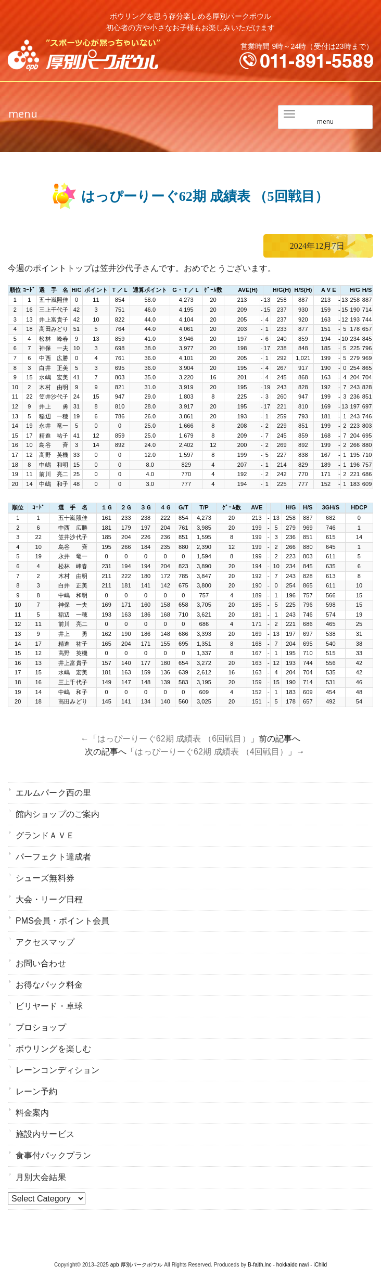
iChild (320, 1265)
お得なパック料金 (49, 984)
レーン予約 (37, 1091)
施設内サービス (45, 1134)
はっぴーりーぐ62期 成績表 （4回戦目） (211, 751)
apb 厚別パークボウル (136, 1265)
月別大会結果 (41, 1177)
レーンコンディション (57, 1070)
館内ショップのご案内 (57, 814)
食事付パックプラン (53, 1155)
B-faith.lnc (260, 1265)
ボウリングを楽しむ (53, 1048)
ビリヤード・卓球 (49, 1006)
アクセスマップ (45, 942)
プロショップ (41, 1027)
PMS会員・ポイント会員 (62, 920)
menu (22, 114)
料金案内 (32, 1112)
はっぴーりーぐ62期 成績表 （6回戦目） (173, 738)
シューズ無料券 (45, 878)
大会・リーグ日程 (49, 899)
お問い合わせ (41, 963)
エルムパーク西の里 (53, 792)
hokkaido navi (292, 1265)
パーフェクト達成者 (53, 856)
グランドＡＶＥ (45, 835)
